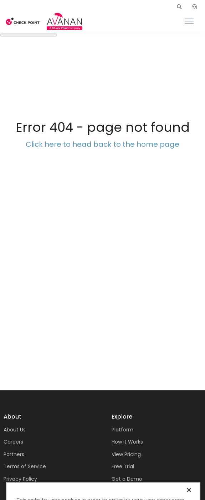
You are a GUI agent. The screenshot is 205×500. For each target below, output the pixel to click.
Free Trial (123, 466)
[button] (179, 7)
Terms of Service (25, 466)
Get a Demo (127, 478)
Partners (14, 454)
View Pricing (126, 454)
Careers (13, 441)
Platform (122, 429)
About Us (15, 429)
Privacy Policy (20, 478)
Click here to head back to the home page (102, 144)
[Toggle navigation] (189, 21)
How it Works (127, 441)
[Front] (23, 21)
